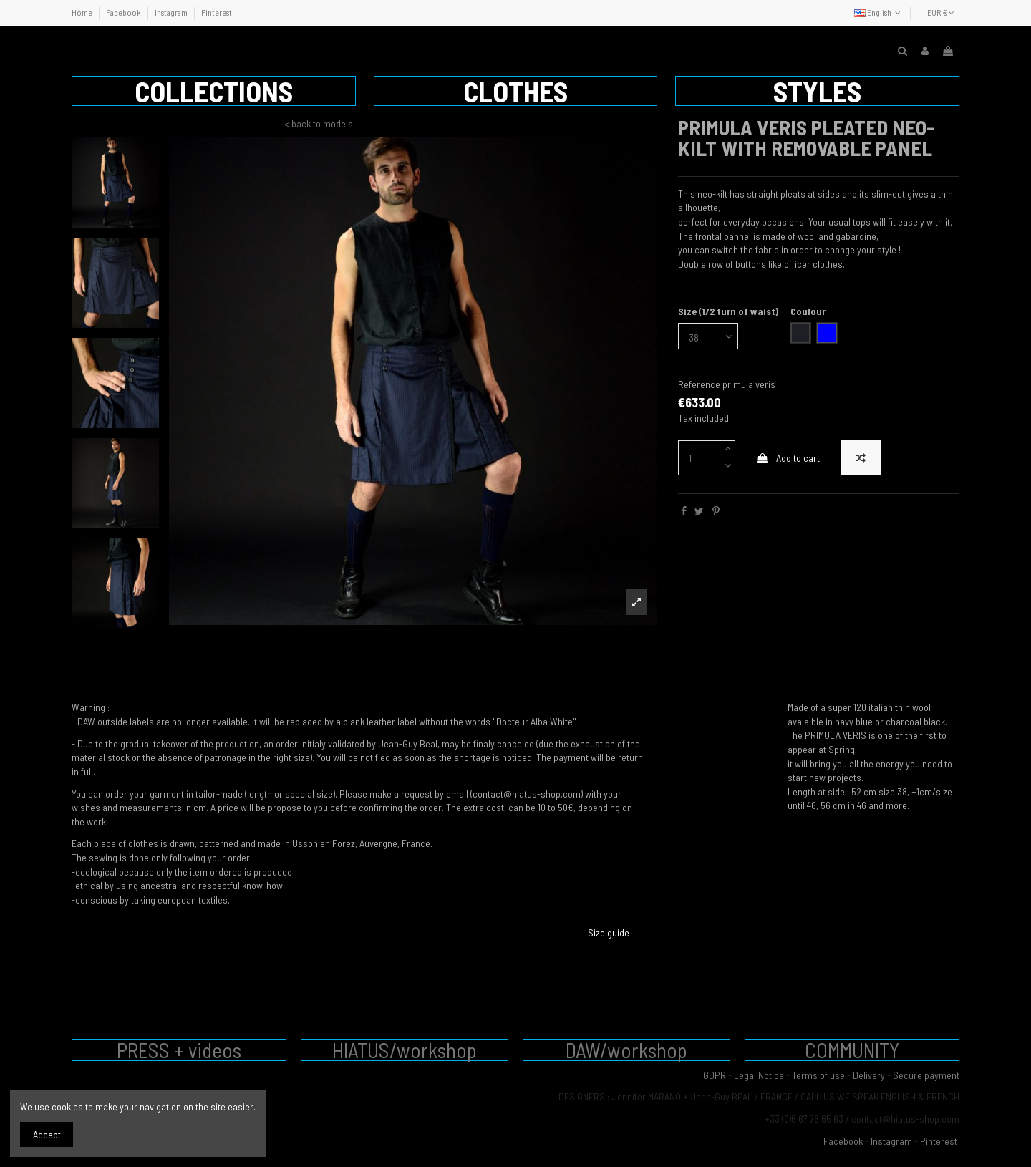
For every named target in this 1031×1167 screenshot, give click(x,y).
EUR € (940, 12)
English (879, 12)
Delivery (869, 1075)
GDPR (714, 1075)
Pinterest (216, 12)
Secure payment (926, 1075)
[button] (213, 91)
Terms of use (818, 1075)
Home (83, 12)
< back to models (318, 123)
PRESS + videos (179, 1049)
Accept (47, 1134)
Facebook (124, 12)
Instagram (172, 12)
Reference (699, 384)
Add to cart (788, 458)
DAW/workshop (626, 1049)
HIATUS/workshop (404, 1049)
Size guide (608, 932)
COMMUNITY (852, 1049)
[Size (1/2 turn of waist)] (708, 336)
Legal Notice (759, 1075)
